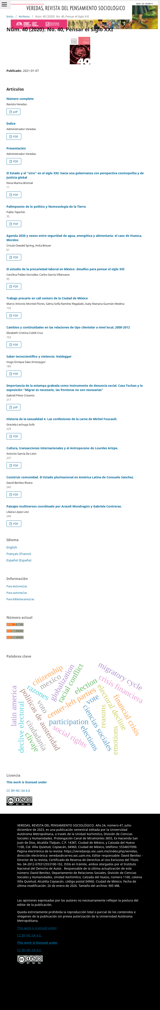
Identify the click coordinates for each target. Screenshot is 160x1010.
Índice (10, 123)
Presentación (16, 148)
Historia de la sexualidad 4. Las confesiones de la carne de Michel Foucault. (61, 419)
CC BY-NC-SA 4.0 (19, 791)
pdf (14, 112)
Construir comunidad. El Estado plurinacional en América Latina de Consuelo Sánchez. (70, 477)
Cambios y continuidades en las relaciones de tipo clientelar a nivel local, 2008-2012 (68, 327)
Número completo (20, 99)
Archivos (24, 16)
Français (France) (18, 554)
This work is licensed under (37, 928)
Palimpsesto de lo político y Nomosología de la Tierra (46, 206)
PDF (15, 136)
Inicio (9, 16)
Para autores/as (16, 593)
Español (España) (18, 560)
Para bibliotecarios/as (20, 599)
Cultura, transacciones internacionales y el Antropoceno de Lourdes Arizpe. (62, 448)
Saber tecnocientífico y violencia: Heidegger (39, 356)
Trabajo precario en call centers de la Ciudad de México (47, 298)
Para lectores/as (16, 586)
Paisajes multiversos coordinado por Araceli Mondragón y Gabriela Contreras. (64, 506)
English (11, 547)
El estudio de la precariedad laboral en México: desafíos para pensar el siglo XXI (65, 269)
